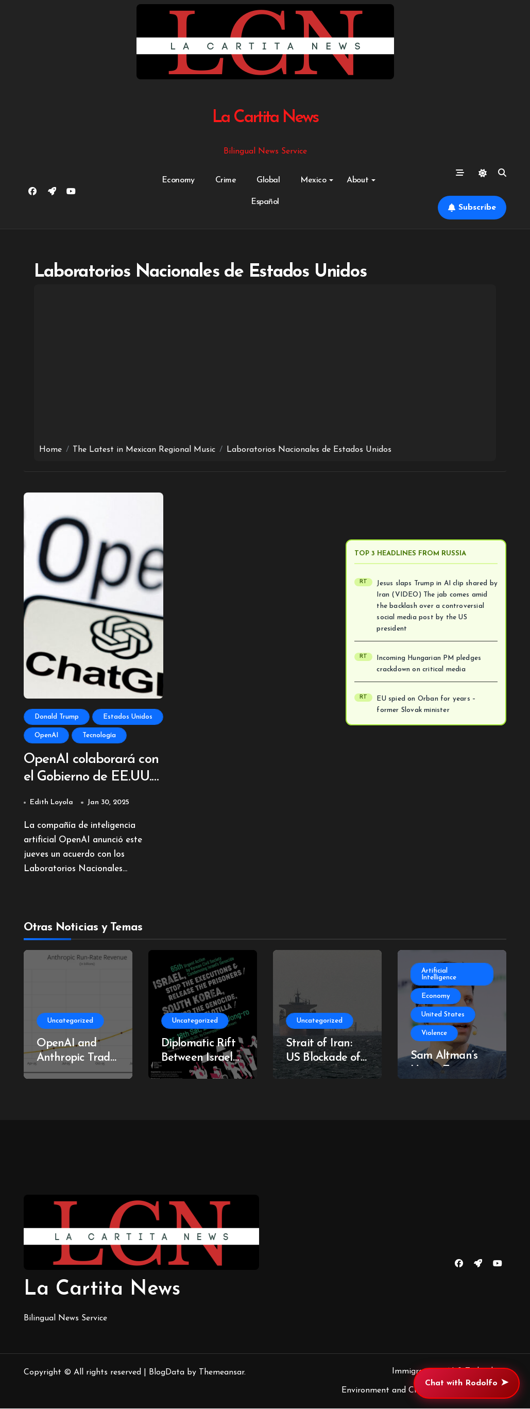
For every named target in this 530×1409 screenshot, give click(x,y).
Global (268, 180)
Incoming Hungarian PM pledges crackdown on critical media (429, 664)
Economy (178, 180)
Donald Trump (57, 717)
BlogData (166, 1373)
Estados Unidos (127, 717)
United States (443, 1015)
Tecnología (99, 735)
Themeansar (221, 1373)
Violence (434, 1033)
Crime (225, 180)
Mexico (316, 180)
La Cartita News (265, 117)
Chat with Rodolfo (466, 1383)
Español (265, 202)
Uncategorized (70, 1021)
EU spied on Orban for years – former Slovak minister (426, 704)
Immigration (415, 1372)
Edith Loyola (51, 803)
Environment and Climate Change (405, 1391)
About (361, 180)
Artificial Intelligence (438, 974)
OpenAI (46, 735)
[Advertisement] (265, 367)
